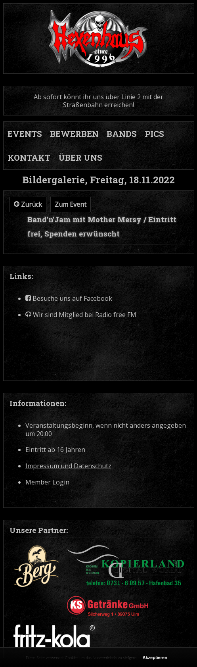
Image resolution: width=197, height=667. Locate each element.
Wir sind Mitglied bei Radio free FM (80, 315)
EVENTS (25, 133)
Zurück (28, 204)
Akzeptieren (155, 657)
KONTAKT (29, 157)
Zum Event (70, 204)
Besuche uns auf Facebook (68, 298)
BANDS (122, 133)
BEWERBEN (74, 133)
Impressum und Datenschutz (68, 466)
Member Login (47, 482)
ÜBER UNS (80, 157)
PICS (154, 133)
